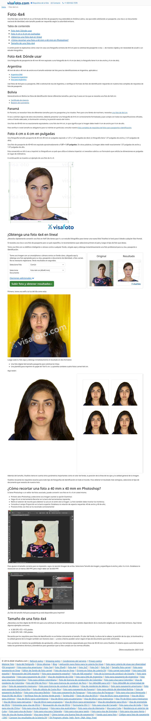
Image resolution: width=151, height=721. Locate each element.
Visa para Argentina (18, 79)
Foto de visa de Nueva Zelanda (17, 714)
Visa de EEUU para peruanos (17, 701)
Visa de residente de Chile (60, 676)
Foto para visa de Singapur (35, 708)
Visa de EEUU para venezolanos (80, 701)
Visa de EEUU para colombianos (32, 698)
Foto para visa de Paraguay (100, 692)
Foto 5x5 (94, 667)
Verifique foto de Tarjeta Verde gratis (42, 695)
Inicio (4, 7)
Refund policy (36, 661)
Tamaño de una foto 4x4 (23, 43)
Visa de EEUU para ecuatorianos (66, 698)
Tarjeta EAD (68, 695)
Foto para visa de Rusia (20, 711)
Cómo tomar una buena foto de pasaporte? (73, 714)
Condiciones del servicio (74, 661)
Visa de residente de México (95, 686)
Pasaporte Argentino (19, 77)
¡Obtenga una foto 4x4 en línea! (26, 37)
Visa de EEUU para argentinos (114, 695)
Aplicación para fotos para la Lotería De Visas (81, 664)
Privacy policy (95, 661)
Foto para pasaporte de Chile (31, 676)
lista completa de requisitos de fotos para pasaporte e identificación (104, 128)
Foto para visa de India (130, 705)
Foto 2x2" (83, 667)
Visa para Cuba (114, 708)
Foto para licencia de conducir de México (59, 686)
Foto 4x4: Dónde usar (21, 30)
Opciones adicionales (22, 278)
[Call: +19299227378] (70, 3)
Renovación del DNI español (25, 673)
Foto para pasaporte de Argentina (121, 676)
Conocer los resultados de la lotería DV (28, 717)
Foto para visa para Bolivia (37, 692)
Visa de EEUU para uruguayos (48, 701)
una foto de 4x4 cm (119, 112)
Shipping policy (53, 661)
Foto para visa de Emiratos (104, 711)
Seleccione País (16, 264)
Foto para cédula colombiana (42, 679)
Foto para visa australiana (63, 708)
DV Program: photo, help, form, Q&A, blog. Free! (73, 717)
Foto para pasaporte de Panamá (79, 689)
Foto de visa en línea (64, 670)
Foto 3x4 (48, 667)
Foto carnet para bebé (119, 670)
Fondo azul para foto (106, 714)
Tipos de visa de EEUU (87, 695)
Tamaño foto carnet (121, 667)
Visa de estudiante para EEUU (112, 701)
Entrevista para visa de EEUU (26, 705)
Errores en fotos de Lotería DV (91, 670)
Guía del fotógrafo (25, 664)
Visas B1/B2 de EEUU (12, 695)
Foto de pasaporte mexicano (23, 686)
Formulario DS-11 (81, 705)
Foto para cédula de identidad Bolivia (115, 689)
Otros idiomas (43, 664)
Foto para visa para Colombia (118, 679)
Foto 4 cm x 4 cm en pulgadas (25, 33)
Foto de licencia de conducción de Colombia (80, 679)
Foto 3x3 (105, 667)
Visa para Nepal (41, 714)
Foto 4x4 (72, 667)
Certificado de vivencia (20, 100)
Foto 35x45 (60, 667)
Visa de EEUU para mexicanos (98, 698)
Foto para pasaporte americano (126, 686)
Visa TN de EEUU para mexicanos (131, 698)
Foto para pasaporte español (56, 673)
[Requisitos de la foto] (40, 3)
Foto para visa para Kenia (132, 711)
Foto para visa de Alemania (91, 708)
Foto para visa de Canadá (104, 705)
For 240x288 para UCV (100, 683)
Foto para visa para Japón (76, 711)
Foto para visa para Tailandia (48, 711)
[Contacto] (55, 3)
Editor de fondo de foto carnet (37, 670)
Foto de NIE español (82, 673)
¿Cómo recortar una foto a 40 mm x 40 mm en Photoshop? (39, 40)
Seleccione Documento (14, 271)
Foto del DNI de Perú (36, 683)
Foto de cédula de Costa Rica (47, 689)
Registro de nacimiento (20, 103)
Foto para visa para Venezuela (130, 692)
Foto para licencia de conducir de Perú (68, 683)
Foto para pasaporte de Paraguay (68, 692)
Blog (55, 664)
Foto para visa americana (29, 667)
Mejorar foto (8, 664)
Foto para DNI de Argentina (89, 676)
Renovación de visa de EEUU (56, 705)
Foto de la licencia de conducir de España (114, 673)
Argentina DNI (16, 74)
